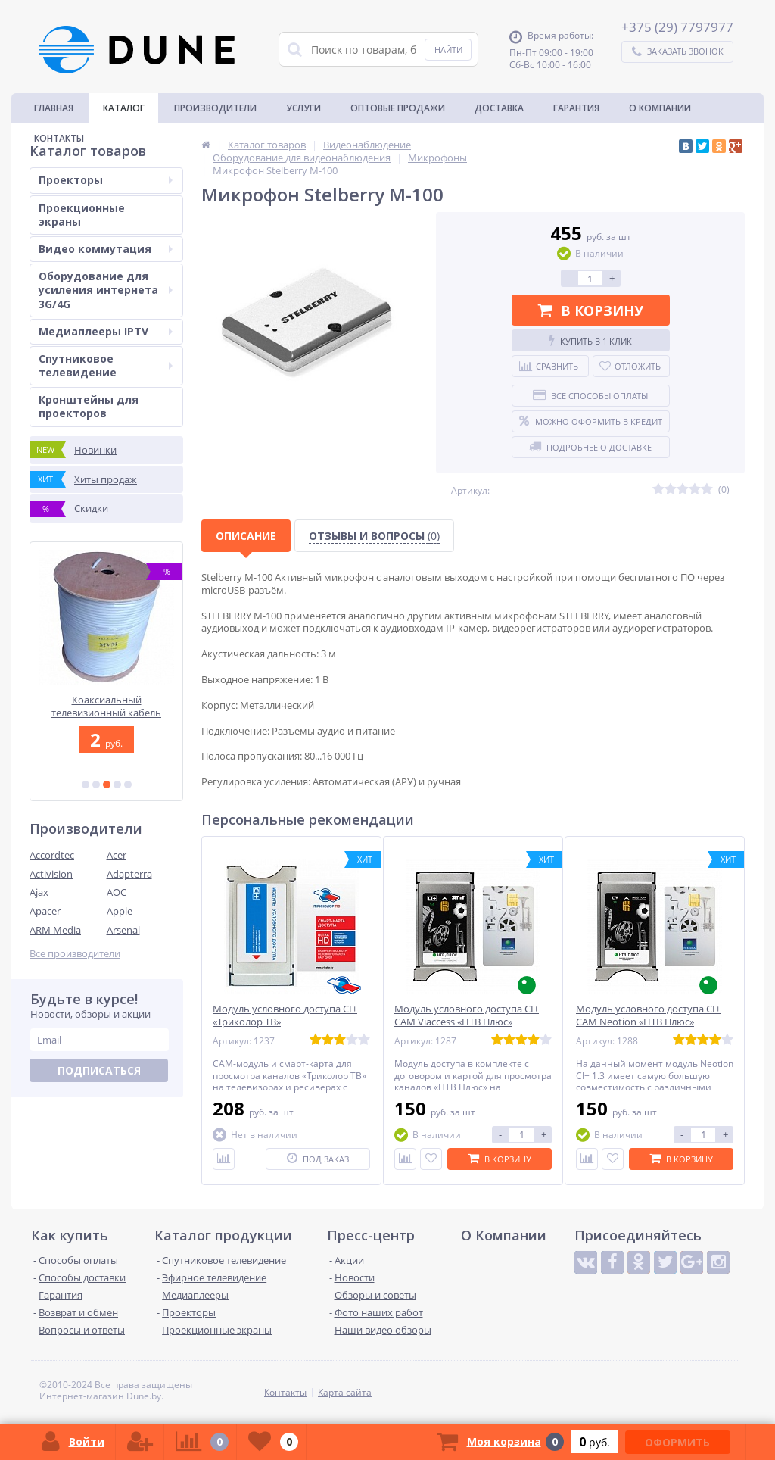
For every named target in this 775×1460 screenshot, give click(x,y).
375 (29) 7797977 (681, 27)
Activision (51, 874)
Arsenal (123, 930)
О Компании (660, 107)
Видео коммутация (106, 249)
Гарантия (576, 107)
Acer (116, 855)
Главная (53, 107)
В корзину (590, 310)
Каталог (124, 107)
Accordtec (52, 855)
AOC (116, 892)
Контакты (59, 138)
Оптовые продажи (397, 107)
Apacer (45, 911)
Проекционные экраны (82, 215)
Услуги (303, 107)
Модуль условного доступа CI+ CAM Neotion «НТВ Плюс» (648, 1015)
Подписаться (99, 1070)
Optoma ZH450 (106, 700)
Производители (215, 107)
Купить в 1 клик (590, 341)
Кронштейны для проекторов (89, 406)
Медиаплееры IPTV (106, 331)
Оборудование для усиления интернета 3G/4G (106, 289)
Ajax (39, 892)
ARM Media (55, 930)
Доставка (499, 107)
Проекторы (106, 180)
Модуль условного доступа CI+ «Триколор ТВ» (285, 1015)
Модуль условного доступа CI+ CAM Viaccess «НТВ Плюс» (466, 1015)
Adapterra (129, 874)
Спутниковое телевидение (106, 365)
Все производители (75, 953)
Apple (119, 911)
